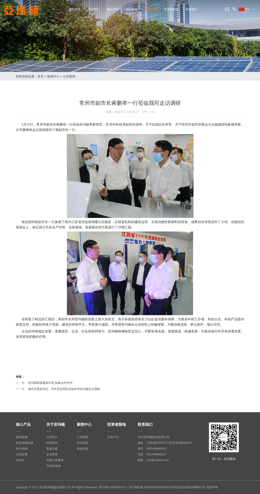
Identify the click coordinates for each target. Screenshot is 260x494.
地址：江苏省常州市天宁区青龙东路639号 (164, 442)
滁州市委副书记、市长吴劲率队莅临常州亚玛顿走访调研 (64, 389)
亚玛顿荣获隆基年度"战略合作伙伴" (50, 382)
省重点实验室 (55, 460)
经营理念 (52, 442)
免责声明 (212, 487)
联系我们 (191, 9)
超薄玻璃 (21, 437)
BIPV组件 (22, 448)
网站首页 (75, 9)
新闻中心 (150, 9)
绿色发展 (82, 448)
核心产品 (113, 9)
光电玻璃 (21, 454)
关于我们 (94, 9)
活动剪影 (82, 442)
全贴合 (20, 460)
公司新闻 (69, 76)
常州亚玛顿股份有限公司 (153, 437)
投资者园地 (171, 9)
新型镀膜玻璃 (24, 442)
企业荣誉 (52, 454)
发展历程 (52, 448)
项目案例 (132, 9)
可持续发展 (53, 465)
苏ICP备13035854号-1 (112, 487)
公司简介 (52, 437)
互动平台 (113, 437)
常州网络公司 (197, 487)
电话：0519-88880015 (152, 448)
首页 (40, 76)
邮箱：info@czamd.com (153, 460)
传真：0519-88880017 (152, 454)
